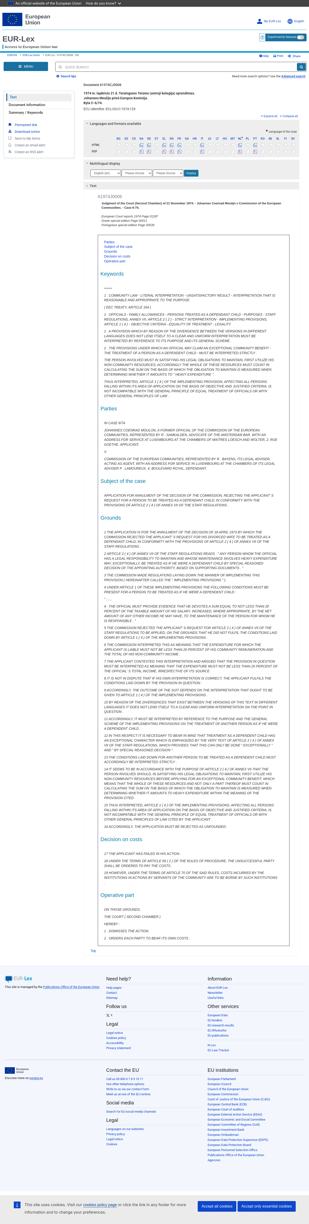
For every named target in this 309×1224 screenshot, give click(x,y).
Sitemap (112, 998)
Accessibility (115, 1043)
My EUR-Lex (269, 21)
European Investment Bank (226, 1129)
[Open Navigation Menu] (26, 66)
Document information (27, 105)
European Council (219, 1084)
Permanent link (22, 124)
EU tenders (215, 1020)
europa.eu (36, 1078)
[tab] (191, 123)
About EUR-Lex (218, 987)
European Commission (223, 1094)
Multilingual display (102, 163)
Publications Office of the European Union (71, 987)
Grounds (110, 251)
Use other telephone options (125, 1084)
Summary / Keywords (26, 112)
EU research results (221, 1025)
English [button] (295, 21)
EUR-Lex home (31, 55)
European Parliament (222, 1079)
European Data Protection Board (229, 1145)
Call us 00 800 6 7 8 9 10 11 (124, 1079)
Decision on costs (117, 256)
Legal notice (114, 1033)
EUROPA (12, 55)
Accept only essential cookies (266, 1206)
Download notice (23, 131)
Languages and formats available (112, 124)
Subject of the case (118, 247)
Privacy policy (115, 1134)
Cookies (111, 1144)
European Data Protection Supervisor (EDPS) (238, 1140)
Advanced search (293, 76)
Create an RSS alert (25, 151)
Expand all (269, 116)
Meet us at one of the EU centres (128, 1094)
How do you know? (103, 3)
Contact (111, 993)
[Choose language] (106, 173)
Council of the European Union (228, 1089)
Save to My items (23, 138)
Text (13, 97)
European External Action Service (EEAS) (235, 1114)
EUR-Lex (18, 39)
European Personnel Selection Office (232, 1150)
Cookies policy (116, 1038)
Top (93, 951)
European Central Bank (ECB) (227, 1104)
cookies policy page (100, 1205)
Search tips (66, 76)
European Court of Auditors (226, 1109)
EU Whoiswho (217, 1030)
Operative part (114, 261)
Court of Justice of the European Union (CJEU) (239, 1099)
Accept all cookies (217, 1206)
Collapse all (289, 116)
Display (191, 173)
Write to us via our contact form (127, 1089)
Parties (109, 242)
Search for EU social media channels (131, 1111)
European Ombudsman (223, 1135)
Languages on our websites (125, 1129)
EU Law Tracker (218, 1050)
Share (294, 56)
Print (278, 56)
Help (264, 56)
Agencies (214, 1160)
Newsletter (215, 993)
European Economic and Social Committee (236, 1119)
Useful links (216, 998)
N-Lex (212, 1045)
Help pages (114, 987)
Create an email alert (26, 145)
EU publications (218, 1035)
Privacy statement (118, 1048)
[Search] (301, 67)
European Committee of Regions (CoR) (234, 1124)
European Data (218, 1015)
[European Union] (17, 1070)
